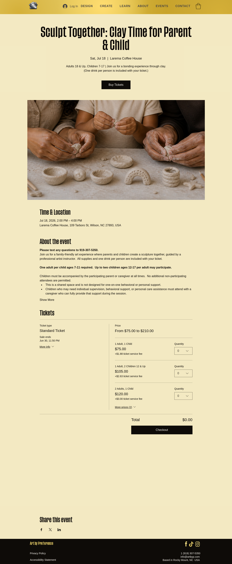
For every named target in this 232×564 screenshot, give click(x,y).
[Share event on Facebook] (41, 529)
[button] (198, 6)
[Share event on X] (50, 529)
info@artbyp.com (190, 556)
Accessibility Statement (43, 559)
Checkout (162, 429)
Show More (47, 299)
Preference (45, 543)
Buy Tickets (116, 84)
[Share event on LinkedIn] (59, 529)
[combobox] (183, 351)
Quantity (179, 343)
